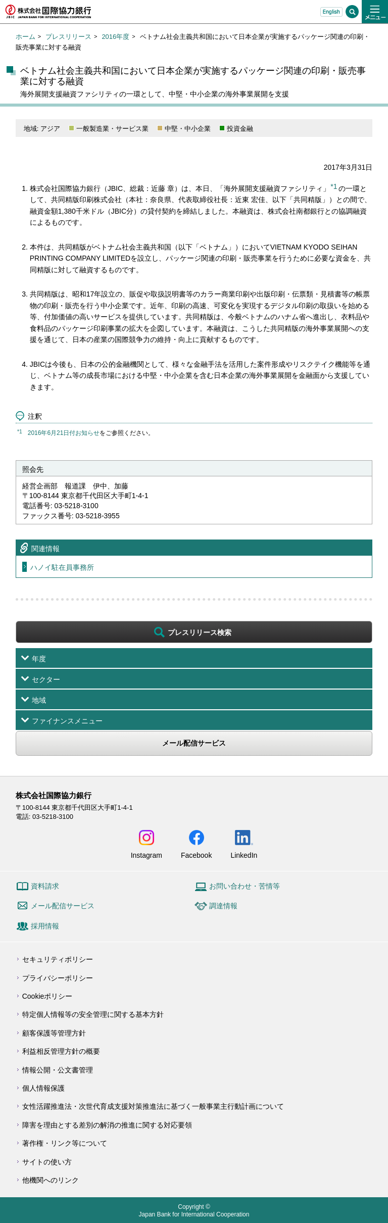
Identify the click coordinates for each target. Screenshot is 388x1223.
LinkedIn (243, 855)
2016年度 (115, 36)
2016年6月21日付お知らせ (64, 432)
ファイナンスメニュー (67, 721)
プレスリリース (68, 36)
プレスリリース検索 (199, 632)
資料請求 (45, 886)
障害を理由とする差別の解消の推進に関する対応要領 (107, 1125)
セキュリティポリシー (57, 959)
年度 (39, 659)
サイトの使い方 (47, 1162)
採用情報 (45, 926)
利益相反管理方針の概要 (61, 1051)
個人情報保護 (43, 1088)
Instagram (146, 855)
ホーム (25, 36)
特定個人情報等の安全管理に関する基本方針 (93, 1014)
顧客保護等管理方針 (54, 1033)
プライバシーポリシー (57, 978)
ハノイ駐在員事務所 (62, 567)
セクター (46, 679)
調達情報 (223, 906)
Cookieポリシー (47, 996)
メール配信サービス (194, 743)
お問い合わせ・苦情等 (244, 886)
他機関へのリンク (50, 1180)
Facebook (196, 855)
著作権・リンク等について (64, 1143)
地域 (39, 700)
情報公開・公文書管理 (57, 1070)
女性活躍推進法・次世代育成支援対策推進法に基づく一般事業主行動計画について (153, 1106)
